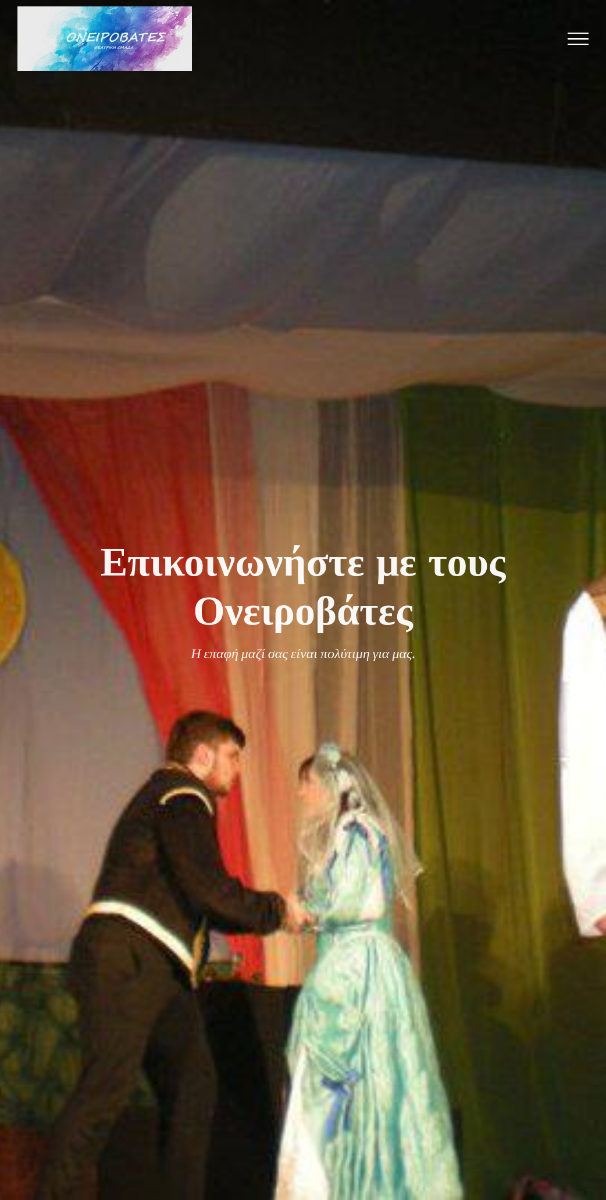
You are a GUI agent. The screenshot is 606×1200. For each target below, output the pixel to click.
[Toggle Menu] (578, 39)
